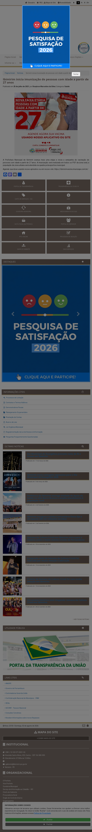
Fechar (76, 74)
